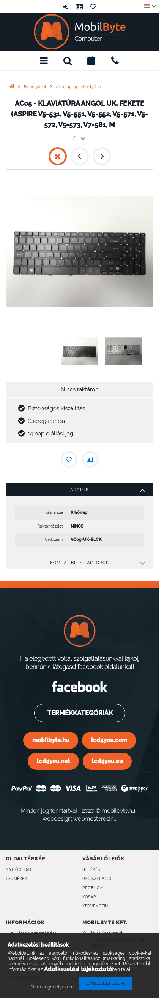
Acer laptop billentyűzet (79, 86)
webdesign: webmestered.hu (80, 818)
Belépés (66, 6)
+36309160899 (114, 60)
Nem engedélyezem (52, 987)
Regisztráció (97, 879)
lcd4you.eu (107, 761)
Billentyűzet (35, 86)
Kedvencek (93, 6)
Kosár (89, 897)
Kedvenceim (95, 906)
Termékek (16, 879)
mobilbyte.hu (50, 740)
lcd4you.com (109, 740)
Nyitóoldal (19, 870)
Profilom (93, 888)
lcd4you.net (53, 761)
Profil (79, 6)
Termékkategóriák (79, 713)
